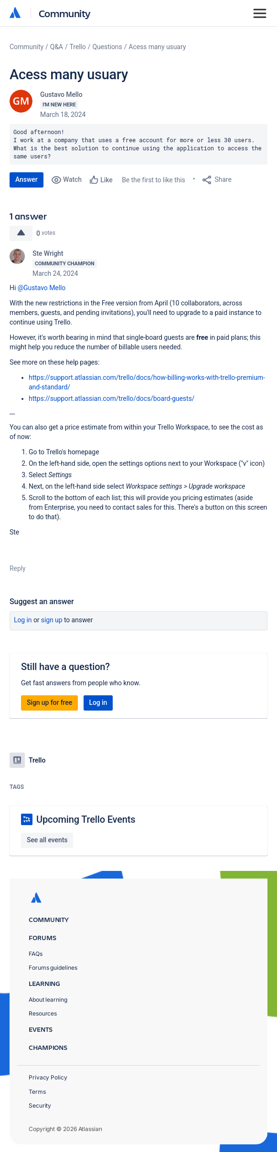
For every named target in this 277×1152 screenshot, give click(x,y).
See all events (47, 840)
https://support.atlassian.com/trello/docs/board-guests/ (111, 398)
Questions (107, 47)
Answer (26, 179)
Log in (23, 620)
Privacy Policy (48, 1077)
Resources (43, 1013)
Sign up (52, 620)
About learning (48, 999)
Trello (78, 47)
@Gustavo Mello (42, 288)
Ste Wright (47, 253)
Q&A (56, 47)
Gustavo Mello (61, 94)
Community (65, 13)
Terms (37, 1091)
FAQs (36, 953)
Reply (18, 568)
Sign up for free (49, 702)
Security (40, 1105)
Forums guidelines (53, 967)
